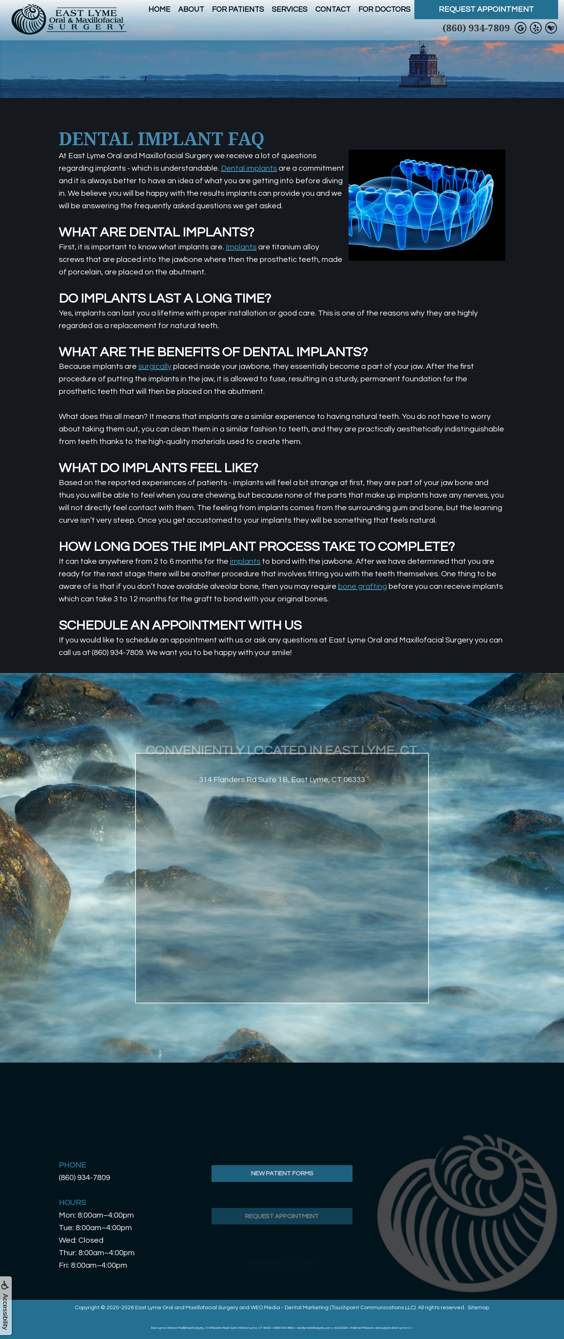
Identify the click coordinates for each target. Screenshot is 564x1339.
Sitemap (478, 1307)
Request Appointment (486, 9)
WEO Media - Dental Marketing (290, 1307)
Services (289, 9)
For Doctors (384, 9)
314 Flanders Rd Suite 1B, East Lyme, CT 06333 (282, 800)
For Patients (238, 9)
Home (159, 9)
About (191, 9)
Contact (333, 9)
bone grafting (362, 586)
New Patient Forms (282, 1194)
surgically (155, 366)
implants (245, 561)
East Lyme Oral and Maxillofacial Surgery (186, 1307)
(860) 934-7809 (476, 27)
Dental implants (249, 168)
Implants (241, 247)
